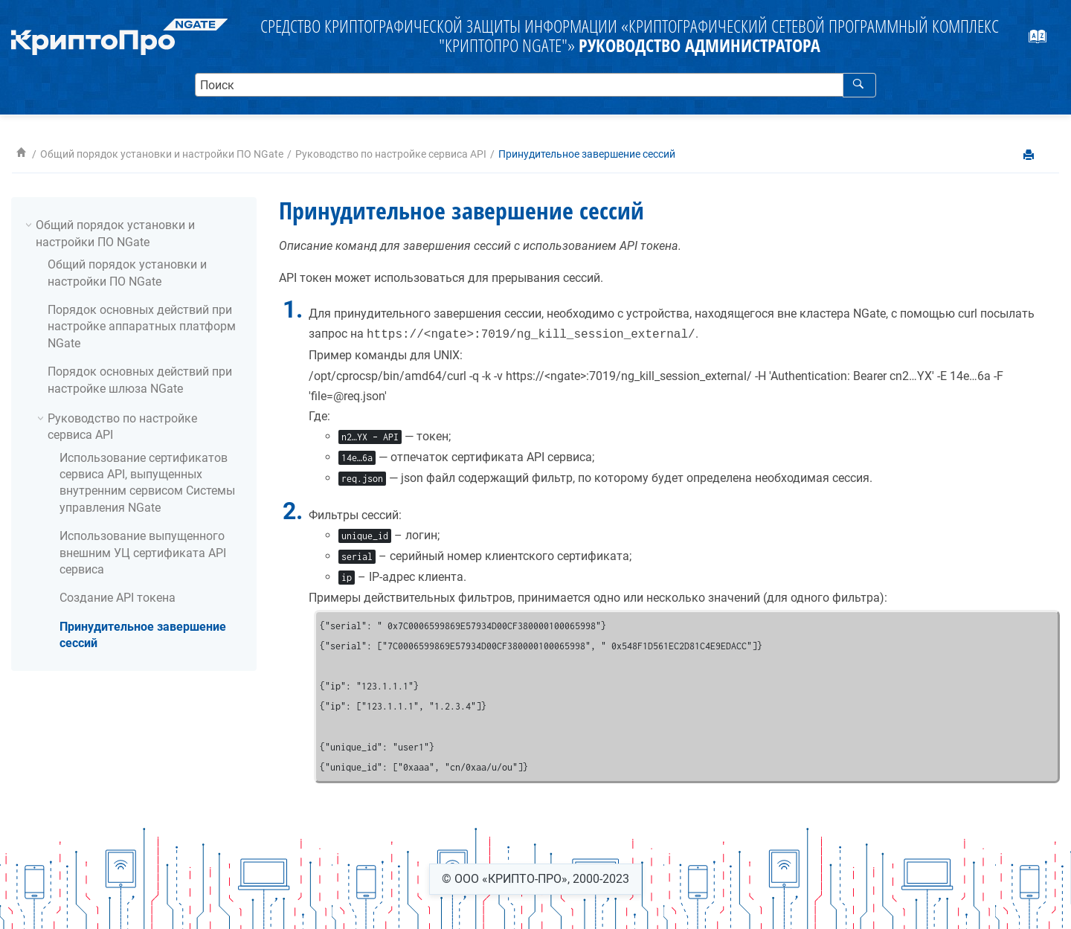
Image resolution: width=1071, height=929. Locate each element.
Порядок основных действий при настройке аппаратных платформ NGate (142, 326)
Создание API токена (118, 598)
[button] (30, 225)
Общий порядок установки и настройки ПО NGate (161, 154)
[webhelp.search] (859, 85)
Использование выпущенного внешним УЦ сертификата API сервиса (143, 552)
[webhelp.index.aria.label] (1045, 41)
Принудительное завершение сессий (586, 154)
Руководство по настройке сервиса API (390, 154)
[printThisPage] (1030, 156)
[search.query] (536, 85)
